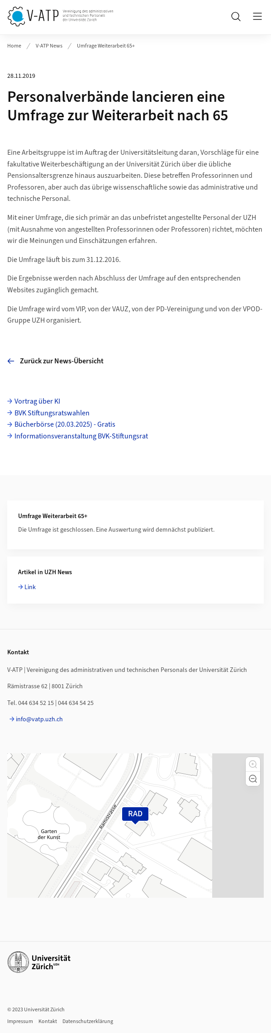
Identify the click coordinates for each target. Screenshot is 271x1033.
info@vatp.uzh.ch (39, 719)
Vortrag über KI (37, 401)
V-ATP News (49, 46)
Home (14, 46)
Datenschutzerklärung (87, 1021)
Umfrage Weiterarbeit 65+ (106, 46)
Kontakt (47, 1021)
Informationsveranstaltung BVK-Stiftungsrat (81, 436)
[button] (253, 764)
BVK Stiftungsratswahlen (52, 413)
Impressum (20, 1021)
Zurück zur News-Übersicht (55, 361)
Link (30, 587)
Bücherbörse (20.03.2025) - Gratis (64, 424)
